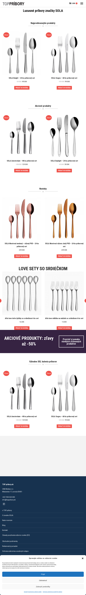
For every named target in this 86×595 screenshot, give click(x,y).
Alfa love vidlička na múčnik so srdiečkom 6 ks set (64, 318)
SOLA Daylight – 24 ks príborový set (64, 161)
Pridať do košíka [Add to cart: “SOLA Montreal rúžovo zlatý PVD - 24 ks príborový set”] (64, 256)
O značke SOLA (7, 515)
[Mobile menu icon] (82, 3)
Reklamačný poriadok (9, 546)
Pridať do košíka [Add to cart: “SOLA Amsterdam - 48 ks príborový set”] (22, 170)
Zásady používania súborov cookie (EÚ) (16, 535)
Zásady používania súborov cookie (33, 591)
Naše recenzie (7, 520)
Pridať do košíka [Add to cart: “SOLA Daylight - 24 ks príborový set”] (64, 170)
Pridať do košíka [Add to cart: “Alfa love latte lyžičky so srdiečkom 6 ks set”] (22, 328)
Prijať (43, 574)
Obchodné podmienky (10, 541)
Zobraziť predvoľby (43, 587)
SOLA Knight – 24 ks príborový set (22, 78)
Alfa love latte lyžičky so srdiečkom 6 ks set (22, 318)
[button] (83, 558)
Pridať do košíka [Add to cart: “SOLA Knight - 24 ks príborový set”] (22, 88)
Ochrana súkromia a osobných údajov (52, 591)
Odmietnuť (43, 580)
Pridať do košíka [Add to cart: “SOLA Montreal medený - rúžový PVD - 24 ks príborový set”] (22, 256)
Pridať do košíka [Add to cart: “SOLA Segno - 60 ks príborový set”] (64, 88)
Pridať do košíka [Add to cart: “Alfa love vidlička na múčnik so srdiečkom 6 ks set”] (64, 328)
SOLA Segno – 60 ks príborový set (64, 78)
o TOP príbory (7, 510)
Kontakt (5, 530)
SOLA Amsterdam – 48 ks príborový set (22, 161)
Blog (3, 525)
